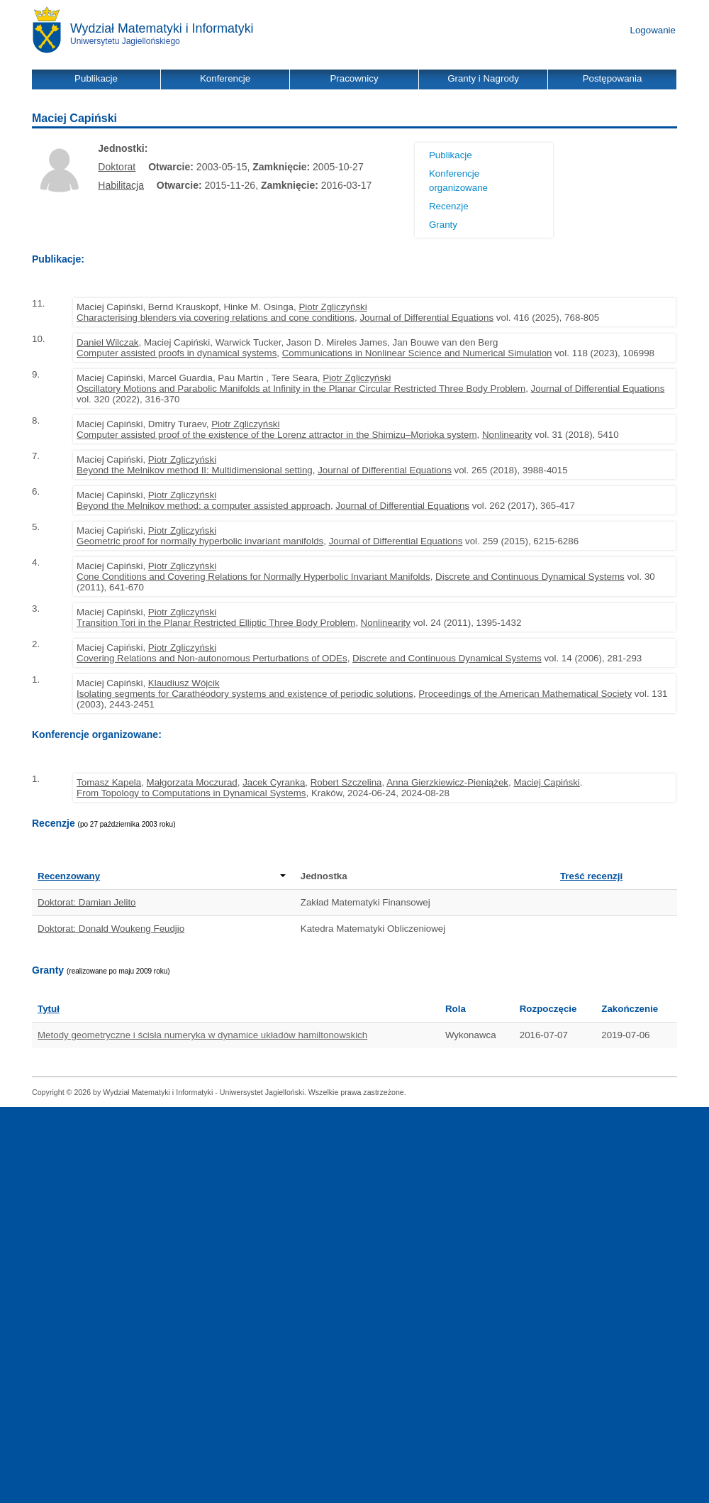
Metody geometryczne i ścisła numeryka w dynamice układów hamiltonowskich (202, 1035)
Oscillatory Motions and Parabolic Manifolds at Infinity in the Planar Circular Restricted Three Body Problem (301, 388)
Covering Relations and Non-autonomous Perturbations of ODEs (212, 658)
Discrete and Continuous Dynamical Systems (530, 576)
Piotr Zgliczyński (332, 307)
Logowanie (653, 30)
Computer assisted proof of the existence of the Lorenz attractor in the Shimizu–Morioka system (277, 434)
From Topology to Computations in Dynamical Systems (191, 793)
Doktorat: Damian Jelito (87, 902)
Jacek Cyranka (273, 782)
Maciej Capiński (546, 782)
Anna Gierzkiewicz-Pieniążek (447, 782)
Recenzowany (162, 876)
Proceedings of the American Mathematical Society (525, 693)
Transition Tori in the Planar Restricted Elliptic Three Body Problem (216, 622)
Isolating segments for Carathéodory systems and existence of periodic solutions (245, 693)
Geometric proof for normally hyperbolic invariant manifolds (200, 541)
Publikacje (450, 155)
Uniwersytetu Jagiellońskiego (125, 41)
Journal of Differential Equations (426, 317)
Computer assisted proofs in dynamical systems (177, 353)
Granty (443, 224)
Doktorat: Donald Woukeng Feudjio (111, 928)
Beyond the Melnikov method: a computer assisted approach (203, 505)
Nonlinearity (507, 434)
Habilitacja (121, 185)
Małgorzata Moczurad (192, 782)
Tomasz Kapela (109, 782)
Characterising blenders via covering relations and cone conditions (215, 317)
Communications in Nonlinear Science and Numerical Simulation (417, 353)
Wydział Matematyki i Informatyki (162, 28)
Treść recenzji (591, 876)
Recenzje (449, 206)
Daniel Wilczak (107, 342)
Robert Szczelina (346, 782)
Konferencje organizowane (458, 180)
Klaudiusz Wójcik (184, 683)
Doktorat (116, 166)
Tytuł (49, 1008)
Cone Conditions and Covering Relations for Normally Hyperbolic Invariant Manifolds (253, 576)
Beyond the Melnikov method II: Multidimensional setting (195, 470)
